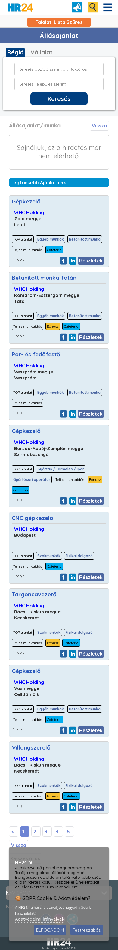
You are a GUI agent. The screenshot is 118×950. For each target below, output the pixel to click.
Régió (15, 52)
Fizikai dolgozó (79, 556)
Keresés (59, 98)
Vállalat (41, 52)
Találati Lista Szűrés (59, 22)
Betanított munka (85, 239)
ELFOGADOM (50, 930)
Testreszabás (87, 930)
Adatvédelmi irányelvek (39, 919)
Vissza (99, 126)
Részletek (91, 261)
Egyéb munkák (50, 239)
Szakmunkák (49, 556)
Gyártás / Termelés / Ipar (60, 469)
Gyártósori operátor (31, 479)
